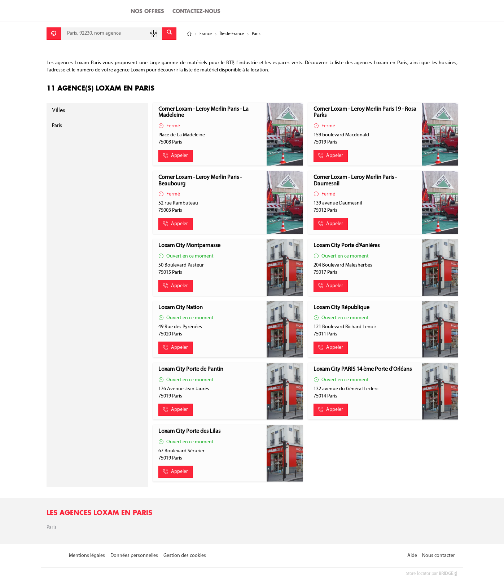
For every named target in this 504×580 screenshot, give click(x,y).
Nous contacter (438, 555)
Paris (57, 125)
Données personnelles (134, 555)
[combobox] (111, 33)
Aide (412, 555)
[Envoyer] (169, 33)
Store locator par (432, 573)
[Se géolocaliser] (54, 33)
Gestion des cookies (184, 555)
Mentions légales (87, 555)
